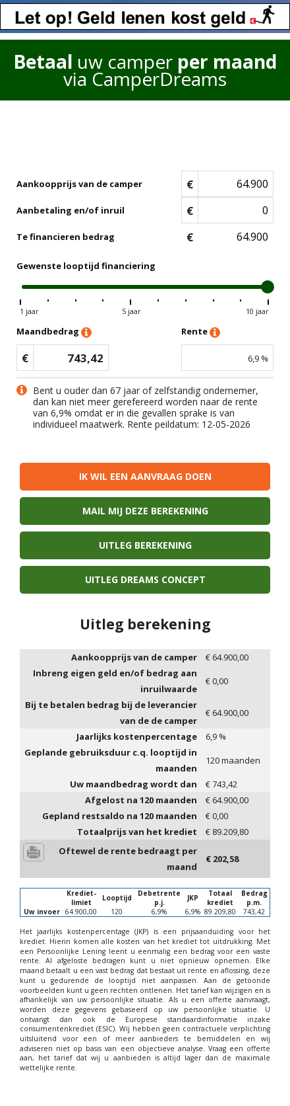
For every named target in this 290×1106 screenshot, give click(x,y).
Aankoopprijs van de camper (79, 184)
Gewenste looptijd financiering (86, 266)
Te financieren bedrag (65, 237)
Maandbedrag (54, 332)
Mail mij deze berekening (145, 510)
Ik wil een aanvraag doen (145, 476)
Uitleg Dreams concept (145, 579)
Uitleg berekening (145, 545)
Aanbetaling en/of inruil (70, 210)
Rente (200, 332)
